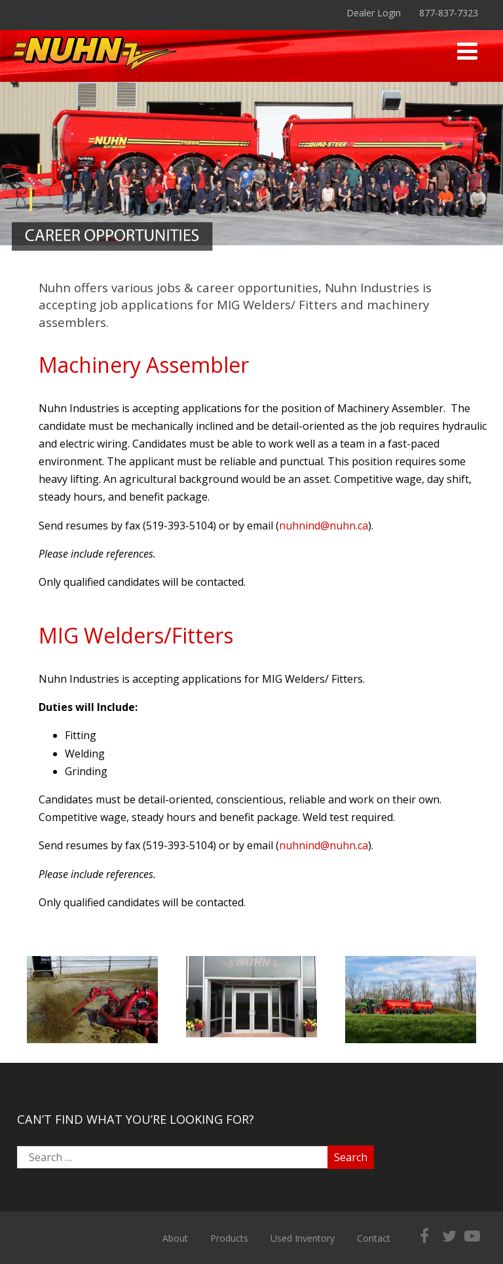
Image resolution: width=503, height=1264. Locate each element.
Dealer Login (373, 13)
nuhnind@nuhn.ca (323, 525)
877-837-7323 (448, 13)
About (175, 1238)
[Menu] (467, 51)
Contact (373, 1238)
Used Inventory (302, 1238)
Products (229, 1238)
